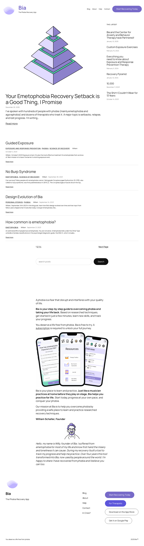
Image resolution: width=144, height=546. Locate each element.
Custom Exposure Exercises (122, 47)
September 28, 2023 (55, 177)
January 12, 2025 (112, 41)
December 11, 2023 (113, 87)
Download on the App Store (121, 512)
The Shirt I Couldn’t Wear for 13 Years (122, 94)
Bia (22, 7)
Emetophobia (12, 177)
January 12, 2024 (112, 78)
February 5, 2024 (112, 68)
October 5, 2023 (11, 152)
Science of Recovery (60, 148)
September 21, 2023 (34, 227)
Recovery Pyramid (117, 74)
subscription (43, 328)
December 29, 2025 (13, 107)
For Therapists (115, 503)
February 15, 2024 (113, 51)
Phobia (45, 148)
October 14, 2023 (113, 99)
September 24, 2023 (46, 202)
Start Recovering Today (127, 9)
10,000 (110, 83)
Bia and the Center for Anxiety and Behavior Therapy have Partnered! (120, 35)
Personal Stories (14, 202)
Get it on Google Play (118, 520)
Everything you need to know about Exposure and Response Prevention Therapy (120, 60)
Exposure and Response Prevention (23, 148)
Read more (12, 123)
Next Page (103, 246)
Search (101, 261)
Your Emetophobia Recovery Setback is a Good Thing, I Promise (53, 99)
